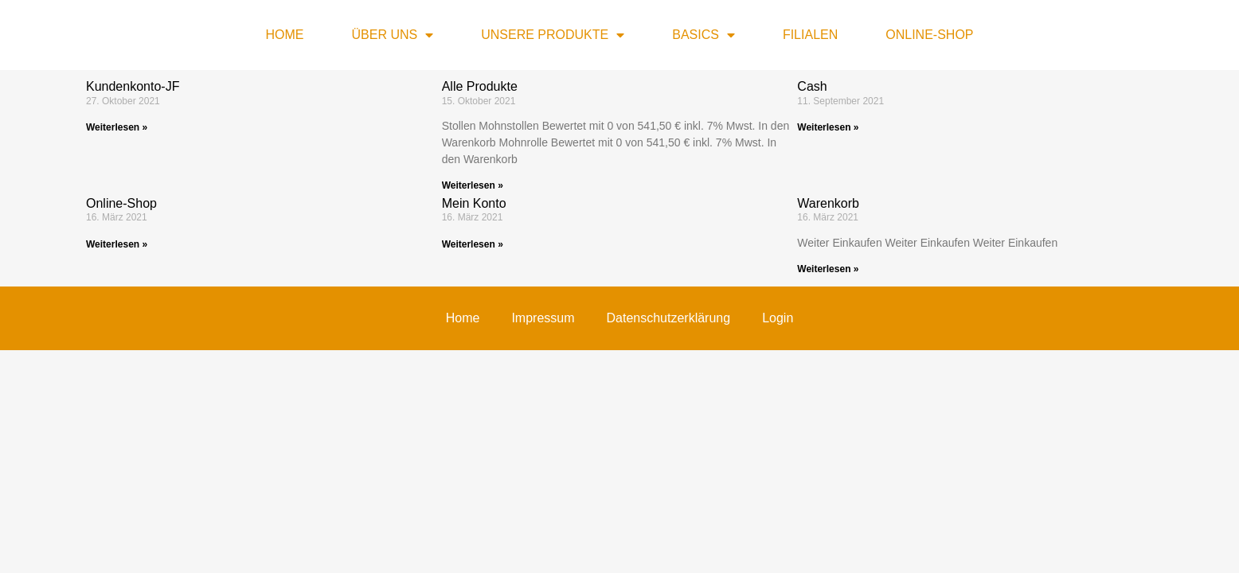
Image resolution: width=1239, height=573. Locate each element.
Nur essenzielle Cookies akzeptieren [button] (619, 414)
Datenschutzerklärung (519, 257)
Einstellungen (445, 273)
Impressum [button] (697, 495)
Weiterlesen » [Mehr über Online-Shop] (116, 244)
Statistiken (553, 310)
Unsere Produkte (552, 35)
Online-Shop (929, 34)
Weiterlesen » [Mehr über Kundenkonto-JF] (116, 127)
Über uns (392, 35)
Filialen (810, 34)
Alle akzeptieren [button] (620, 367)
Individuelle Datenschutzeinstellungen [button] (620, 461)
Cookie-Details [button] (549, 495)
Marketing (649, 310)
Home (284, 34)
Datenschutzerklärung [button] (627, 495)
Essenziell (456, 310)
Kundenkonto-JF (132, 86)
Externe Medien (759, 310)
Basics (703, 35)
